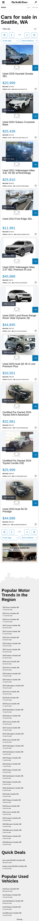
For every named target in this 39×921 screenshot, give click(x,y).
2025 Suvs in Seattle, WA (10, 614)
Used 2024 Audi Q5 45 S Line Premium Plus (18, 365)
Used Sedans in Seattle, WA (11, 896)
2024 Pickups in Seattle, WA (11, 759)
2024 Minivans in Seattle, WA (11, 825)
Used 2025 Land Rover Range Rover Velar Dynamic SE (19, 316)
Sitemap (19, 919)
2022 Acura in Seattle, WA (11, 807)
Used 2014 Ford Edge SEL (17, 219)
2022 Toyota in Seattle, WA (11, 729)
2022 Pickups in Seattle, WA (11, 837)
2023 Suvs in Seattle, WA (10, 608)
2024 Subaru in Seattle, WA (11, 717)
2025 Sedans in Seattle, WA (11, 675)
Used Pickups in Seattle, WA (11, 908)
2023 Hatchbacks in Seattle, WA (12, 753)
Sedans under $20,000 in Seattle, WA (14, 867)
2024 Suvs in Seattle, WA (10, 620)
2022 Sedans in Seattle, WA (11, 783)
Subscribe (35, 7)
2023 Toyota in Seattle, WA (11, 651)
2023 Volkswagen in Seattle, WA (13, 687)
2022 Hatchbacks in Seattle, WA (12, 789)
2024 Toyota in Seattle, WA (11, 626)
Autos (3, 7)
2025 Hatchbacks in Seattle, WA (12, 777)
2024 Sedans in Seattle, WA (11, 657)
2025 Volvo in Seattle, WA (10, 693)
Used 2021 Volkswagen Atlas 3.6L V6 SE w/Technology (18, 171)
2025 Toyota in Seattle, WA (11, 633)
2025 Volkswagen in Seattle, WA (13, 735)
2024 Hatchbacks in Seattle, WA (12, 711)
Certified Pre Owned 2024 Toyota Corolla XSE (16, 461)
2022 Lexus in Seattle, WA (10, 813)
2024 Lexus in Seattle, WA (10, 741)
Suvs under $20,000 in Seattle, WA (13, 861)
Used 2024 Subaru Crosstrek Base (18, 123)
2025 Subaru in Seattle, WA (11, 681)
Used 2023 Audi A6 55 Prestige (14, 510)
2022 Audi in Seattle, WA (10, 795)
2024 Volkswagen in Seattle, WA (13, 747)
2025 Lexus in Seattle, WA (10, 723)
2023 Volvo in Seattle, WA (10, 669)
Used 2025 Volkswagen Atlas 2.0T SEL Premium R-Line (18, 268)
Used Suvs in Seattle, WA (10, 890)
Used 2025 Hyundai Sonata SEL (17, 74)
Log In (28, 7)
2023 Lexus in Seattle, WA (10, 663)
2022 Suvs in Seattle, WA (10, 639)
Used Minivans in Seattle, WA (11, 914)
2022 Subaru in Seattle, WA (11, 765)
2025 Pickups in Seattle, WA (11, 801)
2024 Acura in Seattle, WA (11, 705)
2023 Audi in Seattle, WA (10, 699)
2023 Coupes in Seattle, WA (11, 819)
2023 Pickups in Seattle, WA (11, 771)
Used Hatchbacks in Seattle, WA (12, 902)
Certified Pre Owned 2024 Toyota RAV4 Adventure (16, 413)
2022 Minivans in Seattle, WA (11, 843)
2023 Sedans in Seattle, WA (11, 645)
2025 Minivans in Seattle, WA (11, 831)
